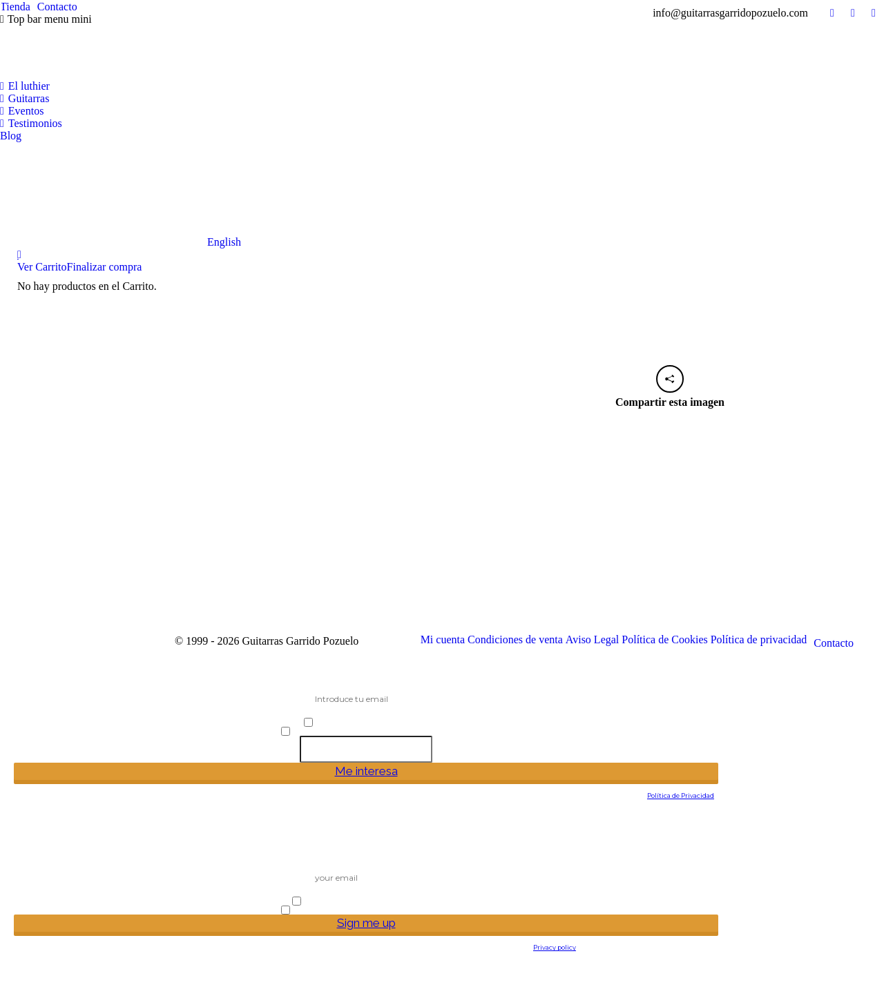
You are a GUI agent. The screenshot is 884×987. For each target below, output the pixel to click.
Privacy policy (554, 947)
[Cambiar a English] (120, 195)
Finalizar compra (104, 267)
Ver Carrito (42, 267)
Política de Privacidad (680, 795)
